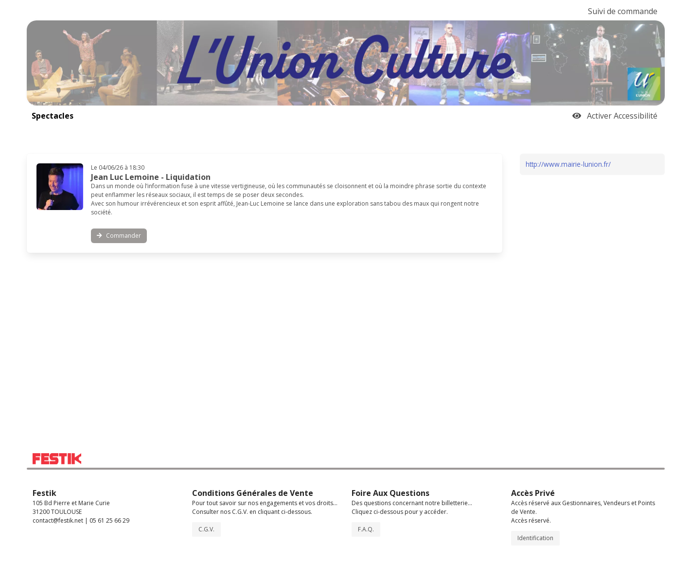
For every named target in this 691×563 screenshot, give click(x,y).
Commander (119, 235)
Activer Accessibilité (614, 115)
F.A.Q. (366, 529)
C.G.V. (206, 529)
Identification (535, 538)
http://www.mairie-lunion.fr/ (568, 164)
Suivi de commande (622, 11)
